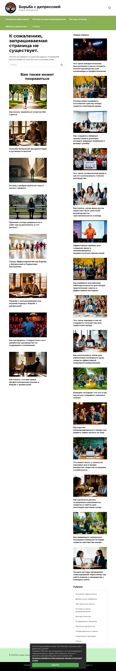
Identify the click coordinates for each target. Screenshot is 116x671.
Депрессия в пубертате (86, 599)
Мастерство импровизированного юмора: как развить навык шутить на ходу (90, 430)
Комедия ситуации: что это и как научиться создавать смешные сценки (90, 395)
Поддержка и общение (86, 621)
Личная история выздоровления (49, 19)
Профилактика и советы (86, 631)
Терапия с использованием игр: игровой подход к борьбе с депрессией (25, 303)
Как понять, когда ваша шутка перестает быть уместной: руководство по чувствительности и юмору (88, 212)
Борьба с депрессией (40, 7)
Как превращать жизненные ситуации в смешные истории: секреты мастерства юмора (88, 539)
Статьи (36, 26)
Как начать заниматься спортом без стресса (27, 113)
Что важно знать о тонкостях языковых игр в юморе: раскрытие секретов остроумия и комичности (89, 466)
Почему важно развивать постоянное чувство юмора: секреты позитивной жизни (87, 103)
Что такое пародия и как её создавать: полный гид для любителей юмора (87, 322)
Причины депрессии (16, 26)
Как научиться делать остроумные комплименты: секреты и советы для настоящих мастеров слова (87, 503)
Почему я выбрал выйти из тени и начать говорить (26, 186)
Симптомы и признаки (85, 636)
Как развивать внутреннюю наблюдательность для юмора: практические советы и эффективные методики (89, 287)
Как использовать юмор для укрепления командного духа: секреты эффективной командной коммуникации (88, 359)
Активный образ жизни (17, 19)
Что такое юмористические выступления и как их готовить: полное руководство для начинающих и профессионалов (89, 67)
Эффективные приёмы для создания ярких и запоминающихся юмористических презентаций (88, 249)
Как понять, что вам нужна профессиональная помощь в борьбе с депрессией (24, 382)
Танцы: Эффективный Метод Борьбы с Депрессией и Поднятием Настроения (28, 264)
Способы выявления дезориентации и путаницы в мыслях (28, 150)
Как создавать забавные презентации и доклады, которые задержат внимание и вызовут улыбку (89, 140)
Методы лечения (78, 19)
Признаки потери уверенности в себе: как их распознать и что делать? (25, 224)
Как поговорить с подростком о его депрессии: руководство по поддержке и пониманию (27, 342)
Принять (55, 665)
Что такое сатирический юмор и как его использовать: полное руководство (89, 175)
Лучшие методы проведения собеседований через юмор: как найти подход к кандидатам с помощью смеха (89, 576)
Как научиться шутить (85, 604)
